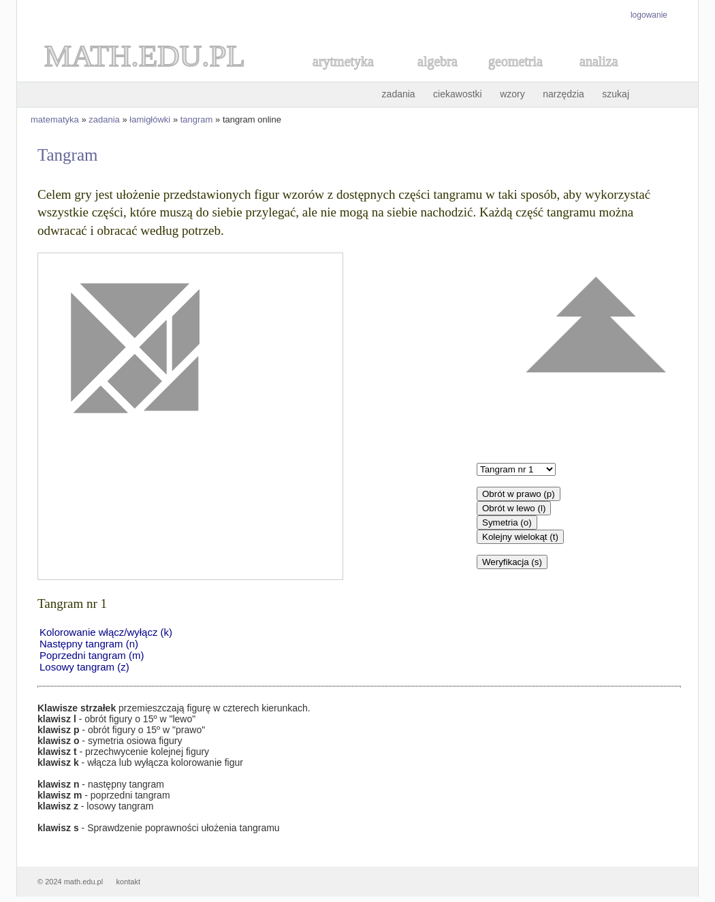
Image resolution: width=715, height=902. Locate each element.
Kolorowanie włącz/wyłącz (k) (105, 632)
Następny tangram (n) (88, 643)
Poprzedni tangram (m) (91, 655)
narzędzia (563, 93)
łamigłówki (149, 119)
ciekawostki (457, 93)
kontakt (128, 881)
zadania (398, 93)
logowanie (649, 15)
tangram (196, 119)
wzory (512, 93)
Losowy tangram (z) (84, 667)
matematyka (55, 119)
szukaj (615, 93)
